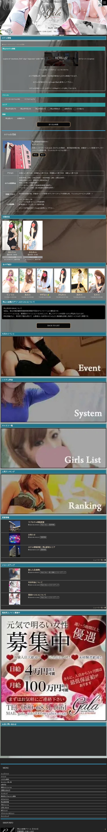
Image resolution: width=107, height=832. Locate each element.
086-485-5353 (38, 144)
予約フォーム (5, 804)
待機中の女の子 (5, 790)
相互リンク (4, 810)
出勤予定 (3, 784)
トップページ (5, 773)
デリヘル (57, 313)
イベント (3, 776)
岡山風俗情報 (5, 802)
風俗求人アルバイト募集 (8, 796)
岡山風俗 (6, 308)
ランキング (4, 793)
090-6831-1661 (5, 25)
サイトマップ (5, 816)
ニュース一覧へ (99, 560)
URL (35, 154)
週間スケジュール (6, 787)
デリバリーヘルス (9, 313)
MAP (42, 154)
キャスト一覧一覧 (6, 782)
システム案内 (5, 779)
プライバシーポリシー (7, 813)
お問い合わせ (5, 807)
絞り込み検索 (53, 124)
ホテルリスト (5, 799)
